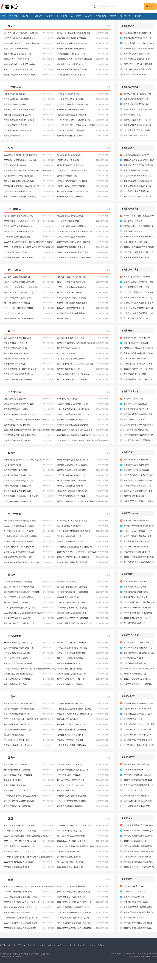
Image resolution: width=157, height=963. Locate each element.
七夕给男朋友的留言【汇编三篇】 (82, 130)
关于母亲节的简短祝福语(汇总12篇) (82, 475)
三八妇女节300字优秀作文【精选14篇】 (138, 643)
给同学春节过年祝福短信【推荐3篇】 (82, 886)
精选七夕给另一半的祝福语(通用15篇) (29, 75)
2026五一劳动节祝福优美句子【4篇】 (82, 562)
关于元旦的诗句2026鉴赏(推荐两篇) (82, 836)
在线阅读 (101, 945)
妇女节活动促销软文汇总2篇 (29, 684)
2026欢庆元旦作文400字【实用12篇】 (29, 851)
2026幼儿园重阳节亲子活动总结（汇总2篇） (82, 623)
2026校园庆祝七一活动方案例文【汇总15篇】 (29, 221)
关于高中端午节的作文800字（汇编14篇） (138, 380)
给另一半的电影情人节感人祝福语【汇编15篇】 (137, 70)
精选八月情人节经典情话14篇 (29, 49)
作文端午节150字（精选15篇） (29, 343)
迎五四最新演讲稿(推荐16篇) (29, 399)
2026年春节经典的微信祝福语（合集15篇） (82, 912)
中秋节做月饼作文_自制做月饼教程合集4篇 (82, 714)
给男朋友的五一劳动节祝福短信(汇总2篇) (29, 521)
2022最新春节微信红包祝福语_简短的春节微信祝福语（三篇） (138, 862)
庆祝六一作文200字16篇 (29, 313)
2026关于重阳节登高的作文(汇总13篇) (29, 608)
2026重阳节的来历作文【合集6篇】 (29, 582)
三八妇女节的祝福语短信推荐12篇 (29, 658)
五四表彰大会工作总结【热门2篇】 (29, 425)
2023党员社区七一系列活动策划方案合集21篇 (138, 226)
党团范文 (61, 945)
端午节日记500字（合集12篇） (82, 348)
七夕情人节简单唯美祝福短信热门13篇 (82, 104)
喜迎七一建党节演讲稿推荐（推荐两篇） (82, 252)
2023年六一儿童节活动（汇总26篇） (139, 292)
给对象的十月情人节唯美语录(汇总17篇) (82, 33)
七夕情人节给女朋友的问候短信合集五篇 (82, 120)
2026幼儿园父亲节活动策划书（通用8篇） (29, 160)
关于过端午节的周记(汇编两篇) (29, 353)
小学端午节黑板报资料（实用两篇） (29, 359)
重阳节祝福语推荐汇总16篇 (135, 587)
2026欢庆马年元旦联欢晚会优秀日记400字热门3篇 (82, 846)
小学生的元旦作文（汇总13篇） (82, 831)
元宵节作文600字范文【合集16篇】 (29, 775)
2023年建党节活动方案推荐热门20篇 (139, 237)
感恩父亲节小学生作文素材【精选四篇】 (29, 197)
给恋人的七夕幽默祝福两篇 (29, 104)
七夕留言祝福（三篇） (133, 115)
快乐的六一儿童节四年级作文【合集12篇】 (138, 313)
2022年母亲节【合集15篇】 (135, 496)
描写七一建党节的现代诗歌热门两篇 (29, 216)
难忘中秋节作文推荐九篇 (29, 735)
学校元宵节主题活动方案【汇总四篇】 (82, 796)
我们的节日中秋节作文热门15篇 (82, 703)
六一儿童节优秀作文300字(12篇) (29, 303)
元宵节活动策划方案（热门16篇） (82, 785)
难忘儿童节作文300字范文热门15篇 (82, 277)
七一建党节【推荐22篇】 (134, 221)
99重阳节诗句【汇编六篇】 (82, 582)
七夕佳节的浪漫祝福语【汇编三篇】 (82, 136)
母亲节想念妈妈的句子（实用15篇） (82, 480)
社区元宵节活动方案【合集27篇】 (138, 806)
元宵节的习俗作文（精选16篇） (82, 764)
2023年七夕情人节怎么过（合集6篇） (137, 131)
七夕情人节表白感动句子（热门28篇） (138, 120)
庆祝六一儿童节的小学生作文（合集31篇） (138, 282)
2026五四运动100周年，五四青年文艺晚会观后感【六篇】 (29, 420)
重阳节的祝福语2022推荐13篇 (136, 592)
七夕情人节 (37, 16)
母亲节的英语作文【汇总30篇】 (137, 470)
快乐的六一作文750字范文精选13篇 (29, 318)
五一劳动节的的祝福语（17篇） (82, 536)
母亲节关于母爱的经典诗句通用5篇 (82, 470)
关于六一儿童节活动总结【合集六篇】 (82, 287)
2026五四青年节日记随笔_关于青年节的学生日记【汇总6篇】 (82, 440)
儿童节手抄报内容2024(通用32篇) (137, 277)
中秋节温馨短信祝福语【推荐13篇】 (82, 730)
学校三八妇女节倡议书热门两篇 (82, 658)
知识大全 (91, 945)
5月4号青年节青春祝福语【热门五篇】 (82, 420)
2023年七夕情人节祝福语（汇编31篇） (138, 110)
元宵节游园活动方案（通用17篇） (29, 770)
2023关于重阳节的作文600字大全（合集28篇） (137, 618)
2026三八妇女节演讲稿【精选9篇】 (29, 663)
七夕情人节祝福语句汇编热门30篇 (138, 94)
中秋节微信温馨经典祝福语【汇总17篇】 (138, 714)
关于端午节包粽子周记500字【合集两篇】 (29, 369)
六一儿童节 (76, 16)
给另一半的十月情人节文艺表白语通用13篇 (29, 43)
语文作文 (11, 945)
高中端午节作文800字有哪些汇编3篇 (138, 353)
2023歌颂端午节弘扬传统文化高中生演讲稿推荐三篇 (138, 348)
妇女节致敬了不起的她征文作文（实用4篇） (138, 648)
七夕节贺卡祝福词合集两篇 (82, 94)
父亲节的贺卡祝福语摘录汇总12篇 (29, 191)
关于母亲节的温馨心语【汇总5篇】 (82, 496)
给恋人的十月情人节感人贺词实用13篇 (29, 38)
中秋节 (12, 696)
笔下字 (2, 945)
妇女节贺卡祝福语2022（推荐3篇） (138, 684)
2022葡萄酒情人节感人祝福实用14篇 (139, 48)
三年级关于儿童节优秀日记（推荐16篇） (138, 303)
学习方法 (81, 945)
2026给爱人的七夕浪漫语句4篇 (29, 59)
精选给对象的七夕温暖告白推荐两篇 (82, 49)
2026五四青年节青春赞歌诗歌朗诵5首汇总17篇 (82, 435)
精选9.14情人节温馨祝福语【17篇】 (29, 54)
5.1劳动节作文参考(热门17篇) (82, 526)
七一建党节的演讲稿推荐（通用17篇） (82, 226)
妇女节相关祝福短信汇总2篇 (82, 663)
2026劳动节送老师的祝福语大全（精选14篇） (82, 547)
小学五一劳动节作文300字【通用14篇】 (29, 547)
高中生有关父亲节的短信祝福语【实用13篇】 (138, 166)
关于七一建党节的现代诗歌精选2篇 (29, 226)
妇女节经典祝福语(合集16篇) (135, 663)
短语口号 (71, 945)
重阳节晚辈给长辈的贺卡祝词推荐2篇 (29, 623)
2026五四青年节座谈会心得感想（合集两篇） (82, 430)
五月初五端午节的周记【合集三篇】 (29, 338)
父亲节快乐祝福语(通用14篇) (82, 155)
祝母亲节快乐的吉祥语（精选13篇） (29, 475)
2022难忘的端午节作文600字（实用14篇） (138, 369)
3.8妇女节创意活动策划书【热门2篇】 (82, 674)
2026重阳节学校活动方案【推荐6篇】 (82, 608)
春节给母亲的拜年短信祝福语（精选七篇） (82, 923)
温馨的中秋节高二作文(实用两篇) (82, 735)
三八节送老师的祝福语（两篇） (82, 669)
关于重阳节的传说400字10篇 (135, 597)
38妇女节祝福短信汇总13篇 (135, 674)
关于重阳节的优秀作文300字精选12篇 (82, 592)
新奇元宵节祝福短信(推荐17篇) (82, 806)
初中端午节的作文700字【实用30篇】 (137, 338)
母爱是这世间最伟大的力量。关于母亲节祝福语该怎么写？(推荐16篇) (83, 501)
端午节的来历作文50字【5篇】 (136, 343)
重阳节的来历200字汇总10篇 (135, 581)
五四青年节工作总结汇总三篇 (136, 404)
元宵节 (12, 757)
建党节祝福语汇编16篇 (133, 231)
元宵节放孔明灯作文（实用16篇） (29, 806)
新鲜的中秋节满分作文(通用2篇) (29, 724)
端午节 (88, 16)
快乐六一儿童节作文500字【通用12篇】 (138, 308)
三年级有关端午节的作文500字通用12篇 (138, 364)
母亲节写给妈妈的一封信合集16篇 (29, 486)
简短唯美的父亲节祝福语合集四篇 (82, 197)
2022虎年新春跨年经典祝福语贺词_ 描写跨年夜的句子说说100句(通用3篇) (138, 847)
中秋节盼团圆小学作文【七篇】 (29, 740)
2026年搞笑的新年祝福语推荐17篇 (82, 897)
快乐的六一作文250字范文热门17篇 (29, 308)
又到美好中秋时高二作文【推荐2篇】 (29, 745)
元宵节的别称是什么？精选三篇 (136, 796)
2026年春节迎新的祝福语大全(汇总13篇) (82, 918)
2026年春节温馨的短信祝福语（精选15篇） (82, 928)
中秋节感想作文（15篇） (134, 719)
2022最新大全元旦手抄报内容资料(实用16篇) (139, 867)
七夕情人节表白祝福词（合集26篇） (138, 125)
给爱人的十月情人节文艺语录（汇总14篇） (29, 33)
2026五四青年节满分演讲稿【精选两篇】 (29, 435)
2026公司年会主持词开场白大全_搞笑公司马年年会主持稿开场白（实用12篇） (30, 886)
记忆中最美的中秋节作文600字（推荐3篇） (139, 725)
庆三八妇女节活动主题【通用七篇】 (82, 679)
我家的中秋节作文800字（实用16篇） (137, 709)
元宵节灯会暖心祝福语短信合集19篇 (138, 785)
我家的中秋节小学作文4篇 (82, 719)
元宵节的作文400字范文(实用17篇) (29, 790)
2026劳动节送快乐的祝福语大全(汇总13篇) (29, 562)
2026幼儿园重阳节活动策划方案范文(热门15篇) (29, 613)
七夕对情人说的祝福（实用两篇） (82, 99)
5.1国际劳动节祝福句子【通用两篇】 (29, 541)
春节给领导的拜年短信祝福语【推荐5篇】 (82, 907)
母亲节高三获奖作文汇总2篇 (29, 470)
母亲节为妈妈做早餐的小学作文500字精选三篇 (29, 460)
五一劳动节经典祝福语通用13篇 (82, 541)
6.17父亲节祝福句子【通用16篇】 (137, 191)
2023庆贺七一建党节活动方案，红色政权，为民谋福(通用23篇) (138, 253)
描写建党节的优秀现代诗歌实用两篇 (29, 231)
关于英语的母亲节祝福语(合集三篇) (138, 480)
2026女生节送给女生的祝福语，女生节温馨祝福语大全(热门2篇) (30, 669)
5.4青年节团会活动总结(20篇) (136, 430)
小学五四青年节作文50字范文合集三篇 (138, 425)
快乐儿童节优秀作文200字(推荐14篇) (29, 292)
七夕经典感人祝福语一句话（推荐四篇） (82, 110)
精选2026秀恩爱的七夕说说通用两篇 (82, 69)
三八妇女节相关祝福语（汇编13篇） (82, 643)
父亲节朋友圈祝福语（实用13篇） (138, 155)
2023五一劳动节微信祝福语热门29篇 (139, 526)
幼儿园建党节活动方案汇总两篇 (82, 216)
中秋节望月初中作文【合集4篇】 (82, 740)
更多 (108, 26)
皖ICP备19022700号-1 (149, 956)
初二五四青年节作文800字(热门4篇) (138, 435)
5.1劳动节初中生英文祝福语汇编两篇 (82, 521)
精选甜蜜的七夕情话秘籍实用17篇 (138, 33)
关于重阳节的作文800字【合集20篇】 (82, 587)
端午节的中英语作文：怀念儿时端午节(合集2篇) (82, 343)
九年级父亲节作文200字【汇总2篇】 (29, 176)
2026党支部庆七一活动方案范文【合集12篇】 (82, 231)
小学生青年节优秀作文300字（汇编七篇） (82, 409)
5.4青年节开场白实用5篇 (82, 399)
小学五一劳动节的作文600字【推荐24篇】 (138, 531)
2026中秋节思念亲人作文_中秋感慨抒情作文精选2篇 (29, 719)
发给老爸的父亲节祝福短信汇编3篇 (138, 181)
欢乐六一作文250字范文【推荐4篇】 (82, 298)
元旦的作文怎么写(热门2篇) (82, 851)
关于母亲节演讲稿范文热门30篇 (137, 465)
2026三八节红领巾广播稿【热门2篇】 (82, 648)
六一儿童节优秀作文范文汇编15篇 (29, 298)
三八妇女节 (14, 635)
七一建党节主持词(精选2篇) (82, 221)
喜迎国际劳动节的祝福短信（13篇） (29, 557)
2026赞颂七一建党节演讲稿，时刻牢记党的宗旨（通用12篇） (29, 242)
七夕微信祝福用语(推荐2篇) (29, 94)
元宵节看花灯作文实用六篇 (29, 785)
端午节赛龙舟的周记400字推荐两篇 (29, 379)
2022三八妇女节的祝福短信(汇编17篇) (138, 679)
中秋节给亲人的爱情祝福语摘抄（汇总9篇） (82, 709)
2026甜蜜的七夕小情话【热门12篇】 (82, 54)
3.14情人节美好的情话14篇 (135, 74)
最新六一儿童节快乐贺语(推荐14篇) (82, 282)
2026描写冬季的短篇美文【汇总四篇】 (29, 862)
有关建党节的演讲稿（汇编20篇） (138, 257)
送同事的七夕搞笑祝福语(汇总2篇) (29, 130)
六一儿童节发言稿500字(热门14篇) (138, 297)
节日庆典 (13, 16)
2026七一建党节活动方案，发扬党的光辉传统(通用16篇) (29, 247)
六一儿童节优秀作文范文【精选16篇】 (138, 287)
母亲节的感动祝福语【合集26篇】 (138, 460)
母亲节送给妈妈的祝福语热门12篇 (29, 501)
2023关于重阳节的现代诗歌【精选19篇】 (139, 603)
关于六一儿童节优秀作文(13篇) (82, 292)
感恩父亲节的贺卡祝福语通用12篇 (138, 176)
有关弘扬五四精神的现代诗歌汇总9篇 (29, 414)
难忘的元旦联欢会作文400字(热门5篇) (29, 846)
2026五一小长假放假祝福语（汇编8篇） (29, 526)
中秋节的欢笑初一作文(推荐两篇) (29, 730)
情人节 (25, 16)
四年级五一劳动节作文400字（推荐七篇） (82, 557)
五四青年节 (101, 16)
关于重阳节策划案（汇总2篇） (29, 602)
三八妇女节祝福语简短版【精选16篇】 (29, 648)
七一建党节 (62, 16)
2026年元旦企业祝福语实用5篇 (29, 867)
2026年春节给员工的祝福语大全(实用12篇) (82, 902)
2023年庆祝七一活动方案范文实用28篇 (139, 216)
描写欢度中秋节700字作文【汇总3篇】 (138, 740)
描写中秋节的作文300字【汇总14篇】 (137, 735)
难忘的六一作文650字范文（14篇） (82, 318)
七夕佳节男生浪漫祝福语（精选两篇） (82, 115)
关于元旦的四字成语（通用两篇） (82, 862)
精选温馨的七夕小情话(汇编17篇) (82, 64)
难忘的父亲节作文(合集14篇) (29, 165)
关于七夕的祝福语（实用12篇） (29, 99)
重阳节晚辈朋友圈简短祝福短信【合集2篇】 (29, 592)
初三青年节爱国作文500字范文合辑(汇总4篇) (138, 415)
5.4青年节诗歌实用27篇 (133, 399)
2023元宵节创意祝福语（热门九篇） (138, 775)
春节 (10, 879)
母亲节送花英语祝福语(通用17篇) (82, 486)
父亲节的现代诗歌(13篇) (82, 176)
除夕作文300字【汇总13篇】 (135, 891)
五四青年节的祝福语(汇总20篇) (136, 409)
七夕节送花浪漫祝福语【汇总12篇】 (29, 115)
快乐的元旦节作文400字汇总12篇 (137, 857)
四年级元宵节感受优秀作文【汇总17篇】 (82, 770)
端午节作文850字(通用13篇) (82, 369)
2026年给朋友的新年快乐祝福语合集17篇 (29, 923)
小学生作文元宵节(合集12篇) (82, 775)
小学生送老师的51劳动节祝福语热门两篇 (82, 531)
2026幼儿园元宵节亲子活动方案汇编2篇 (29, 796)
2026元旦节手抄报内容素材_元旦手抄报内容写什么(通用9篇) (29, 857)
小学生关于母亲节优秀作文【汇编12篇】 (138, 502)
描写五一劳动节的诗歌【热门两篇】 (138, 536)
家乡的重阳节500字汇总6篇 (82, 597)
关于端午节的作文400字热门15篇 (82, 338)
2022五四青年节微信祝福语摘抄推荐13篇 (138, 441)
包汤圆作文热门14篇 (29, 780)
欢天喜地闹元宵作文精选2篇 (29, 764)
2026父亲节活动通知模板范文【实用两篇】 (29, 155)
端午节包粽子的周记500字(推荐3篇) (82, 359)
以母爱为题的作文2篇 (29, 465)
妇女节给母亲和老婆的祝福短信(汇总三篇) (139, 653)
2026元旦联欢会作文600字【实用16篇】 (29, 831)
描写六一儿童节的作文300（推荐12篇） (29, 282)
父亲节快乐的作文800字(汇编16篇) (82, 186)
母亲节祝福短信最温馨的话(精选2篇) (82, 491)
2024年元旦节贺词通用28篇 (135, 841)
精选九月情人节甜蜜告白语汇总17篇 (82, 43)
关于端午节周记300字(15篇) (29, 348)
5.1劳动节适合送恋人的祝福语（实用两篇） (29, 536)
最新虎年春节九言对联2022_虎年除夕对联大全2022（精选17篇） (138, 907)
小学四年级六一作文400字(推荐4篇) (82, 313)
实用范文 (51, 945)
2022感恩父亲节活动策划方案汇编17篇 (139, 160)
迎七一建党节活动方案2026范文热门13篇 (82, 257)
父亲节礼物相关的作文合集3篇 (136, 170)
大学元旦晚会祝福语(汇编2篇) (82, 857)
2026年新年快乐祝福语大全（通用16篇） (29, 928)
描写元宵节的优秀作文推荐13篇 (137, 764)
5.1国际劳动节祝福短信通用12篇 (137, 552)
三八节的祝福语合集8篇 (133, 658)
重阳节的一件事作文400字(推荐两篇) (29, 587)
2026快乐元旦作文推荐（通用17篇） (82, 841)
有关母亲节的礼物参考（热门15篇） (138, 486)
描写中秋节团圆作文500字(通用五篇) (29, 709)
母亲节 (113, 16)
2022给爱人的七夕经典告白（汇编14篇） (139, 44)
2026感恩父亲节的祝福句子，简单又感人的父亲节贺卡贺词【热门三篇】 (30, 170)
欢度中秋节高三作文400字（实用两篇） (29, 703)
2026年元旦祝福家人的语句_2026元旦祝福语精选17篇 (29, 836)
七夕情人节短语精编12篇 (29, 136)
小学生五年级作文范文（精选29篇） (138, 729)
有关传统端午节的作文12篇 (135, 374)
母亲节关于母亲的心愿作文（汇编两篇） (82, 460)
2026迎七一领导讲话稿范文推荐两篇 (29, 257)
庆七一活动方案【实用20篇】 (136, 242)
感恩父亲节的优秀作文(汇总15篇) (82, 165)
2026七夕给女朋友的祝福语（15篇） (29, 69)
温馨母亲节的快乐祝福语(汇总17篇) (29, 480)
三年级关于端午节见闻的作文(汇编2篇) (82, 374)
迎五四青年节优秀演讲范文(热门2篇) (29, 404)
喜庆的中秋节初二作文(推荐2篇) (29, 714)
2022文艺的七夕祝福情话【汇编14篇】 (138, 64)
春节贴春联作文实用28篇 (134, 917)
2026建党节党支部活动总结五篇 (29, 237)
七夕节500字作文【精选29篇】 (136, 135)
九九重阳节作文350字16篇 (134, 623)
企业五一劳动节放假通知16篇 (136, 547)
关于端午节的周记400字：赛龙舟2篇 (82, 379)
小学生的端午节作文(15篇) (29, 364)
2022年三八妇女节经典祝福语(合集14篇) (139, 669)
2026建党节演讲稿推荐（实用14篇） (82, 247)
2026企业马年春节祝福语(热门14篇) (29, 892)
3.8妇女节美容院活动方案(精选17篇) (29, 674)
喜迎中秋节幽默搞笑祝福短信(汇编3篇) (138, 704)
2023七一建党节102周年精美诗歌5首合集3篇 (139, 247)
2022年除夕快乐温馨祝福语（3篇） (138, 928)
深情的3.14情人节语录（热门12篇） (138, 38)
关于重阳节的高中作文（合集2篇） (29, 618)
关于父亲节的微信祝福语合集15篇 (138, 186)
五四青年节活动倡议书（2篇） (29, 409)
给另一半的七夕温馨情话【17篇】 (138, 54)
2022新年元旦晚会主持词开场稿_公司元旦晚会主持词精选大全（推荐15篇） (138, 831)
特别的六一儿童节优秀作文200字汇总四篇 (29, 287)
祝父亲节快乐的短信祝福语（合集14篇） (82, 191)
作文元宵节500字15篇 (82, 790)
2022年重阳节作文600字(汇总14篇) (138, 613)
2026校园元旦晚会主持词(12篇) (82, 867)
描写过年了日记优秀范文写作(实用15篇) (82, 892)
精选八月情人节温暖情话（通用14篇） (138, 59)
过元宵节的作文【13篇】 (134, 790)
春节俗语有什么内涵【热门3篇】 (29, 912)
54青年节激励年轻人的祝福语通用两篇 (82, 425)
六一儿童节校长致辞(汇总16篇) (136, 318)
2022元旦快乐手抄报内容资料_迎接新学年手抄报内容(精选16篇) (138, 826)
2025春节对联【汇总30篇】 (135, 886)
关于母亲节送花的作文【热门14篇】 (29, 491)
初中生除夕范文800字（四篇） (136, 902)
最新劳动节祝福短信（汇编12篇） (138, 541)
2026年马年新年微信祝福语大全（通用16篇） (29, 902)
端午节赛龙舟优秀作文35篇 (135, 358)
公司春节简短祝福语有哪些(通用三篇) (139, 912)
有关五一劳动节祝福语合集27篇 (137, 520)
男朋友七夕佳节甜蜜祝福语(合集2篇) (29, 110)
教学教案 (31, 945)
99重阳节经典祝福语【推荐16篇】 (138, 607)
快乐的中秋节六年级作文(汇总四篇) (82, 724)
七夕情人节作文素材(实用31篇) (136, 99)
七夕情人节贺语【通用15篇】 (29, 125)
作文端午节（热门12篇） (82, 353)
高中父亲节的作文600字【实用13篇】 (82, 181)
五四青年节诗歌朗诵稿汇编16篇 (29, 440)
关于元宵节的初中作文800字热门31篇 (138, 770)
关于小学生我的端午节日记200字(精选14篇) (82, 364)
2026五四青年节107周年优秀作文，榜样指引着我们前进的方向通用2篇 (30, 430)
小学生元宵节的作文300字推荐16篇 (82, 801)
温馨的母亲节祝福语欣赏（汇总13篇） (82, 465)
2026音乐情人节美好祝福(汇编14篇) (82, 38)
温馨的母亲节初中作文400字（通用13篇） (138, 491)
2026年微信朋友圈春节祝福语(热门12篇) (29, 897)
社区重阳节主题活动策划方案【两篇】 (82, 613)
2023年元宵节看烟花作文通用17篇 (138, 780)
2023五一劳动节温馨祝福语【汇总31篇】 (139, 557)
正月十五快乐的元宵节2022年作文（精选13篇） (138, 801)
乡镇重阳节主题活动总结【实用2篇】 (82, 602)
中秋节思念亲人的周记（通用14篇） (82, 745)
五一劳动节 (125, 16)
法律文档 (41, 945)
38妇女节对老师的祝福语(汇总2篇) (29, 643)
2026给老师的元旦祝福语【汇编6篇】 (29, 825)
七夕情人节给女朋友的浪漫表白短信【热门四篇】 (82, 125)
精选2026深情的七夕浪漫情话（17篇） (29, 64)
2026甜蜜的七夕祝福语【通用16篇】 (82, 75)
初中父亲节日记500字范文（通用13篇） (29, 181)
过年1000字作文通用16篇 (134, 897)
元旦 (10, 818)
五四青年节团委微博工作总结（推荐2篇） (82, 414)
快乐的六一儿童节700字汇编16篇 (82, 308)
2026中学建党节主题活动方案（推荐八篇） (82, 242)
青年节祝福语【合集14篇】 (135, 419)
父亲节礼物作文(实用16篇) (82, 160)
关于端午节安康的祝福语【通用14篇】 (29, 374)
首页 (3, 16)
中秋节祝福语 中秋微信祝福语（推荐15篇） (139, 745)
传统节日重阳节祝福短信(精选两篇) (29, 597)
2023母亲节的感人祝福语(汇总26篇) (138, 475)
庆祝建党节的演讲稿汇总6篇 (29, 252)
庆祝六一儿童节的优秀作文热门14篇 (82, 303)
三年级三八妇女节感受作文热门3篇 (82, 653)
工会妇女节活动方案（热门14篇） (29, 679)
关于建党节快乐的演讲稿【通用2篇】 (82, 237)
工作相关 (21, 945)
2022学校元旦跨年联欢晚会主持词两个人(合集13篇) (138, 836)
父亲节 (49, 16)
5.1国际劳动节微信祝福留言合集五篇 (29, 552)
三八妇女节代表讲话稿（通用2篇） (29, 653)
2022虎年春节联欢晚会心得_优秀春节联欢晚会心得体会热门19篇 (138, 923)
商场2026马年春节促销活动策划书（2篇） (29, 907)
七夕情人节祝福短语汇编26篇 (136, 104)
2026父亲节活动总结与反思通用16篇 (82, 170)
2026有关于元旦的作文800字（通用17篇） (82, 825)
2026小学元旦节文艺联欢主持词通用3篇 (29, 841)
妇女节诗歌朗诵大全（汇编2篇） (82, 684)
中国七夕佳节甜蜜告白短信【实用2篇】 (29, 120)
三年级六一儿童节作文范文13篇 (29, 277)
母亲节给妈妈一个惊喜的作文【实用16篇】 (29, 496)
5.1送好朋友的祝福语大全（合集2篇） (29, 531)
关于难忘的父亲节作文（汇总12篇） (138, 196)
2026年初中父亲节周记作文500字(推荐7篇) (29, 186)
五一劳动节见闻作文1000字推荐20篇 (139, 562)
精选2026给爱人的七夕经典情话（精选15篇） (82, 59)
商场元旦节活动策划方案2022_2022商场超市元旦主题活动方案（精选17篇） (138, 852)
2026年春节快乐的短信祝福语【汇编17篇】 (29, 918)
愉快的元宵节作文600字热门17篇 (82, 780)
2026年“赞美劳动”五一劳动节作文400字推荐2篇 (82, 552)
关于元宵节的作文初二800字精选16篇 (29, 801)
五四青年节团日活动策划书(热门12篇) (82, 404)
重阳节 (137, 16)
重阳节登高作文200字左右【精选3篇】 (82, 618)
